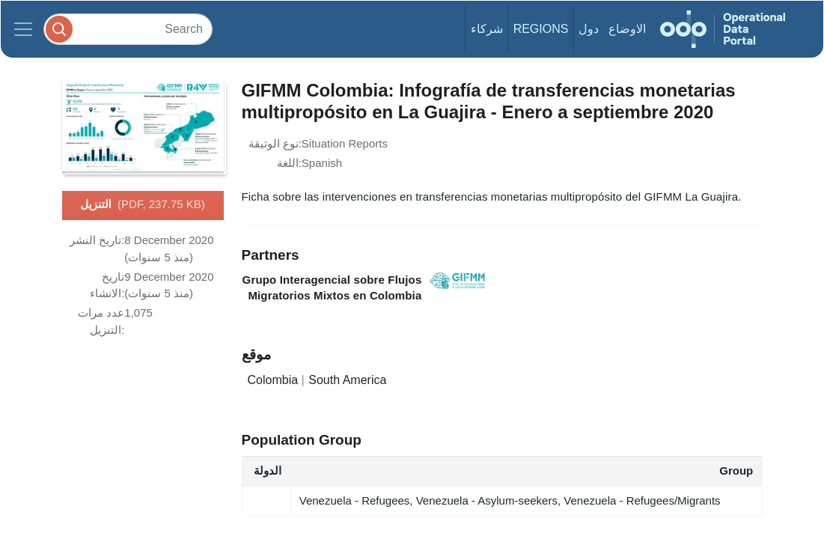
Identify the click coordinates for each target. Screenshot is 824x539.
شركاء (487, 28)
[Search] (128, 28)
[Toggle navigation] (23, 29)
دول (589, 28)
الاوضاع (627, 28)
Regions (541, 28)
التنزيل (142, 205)
